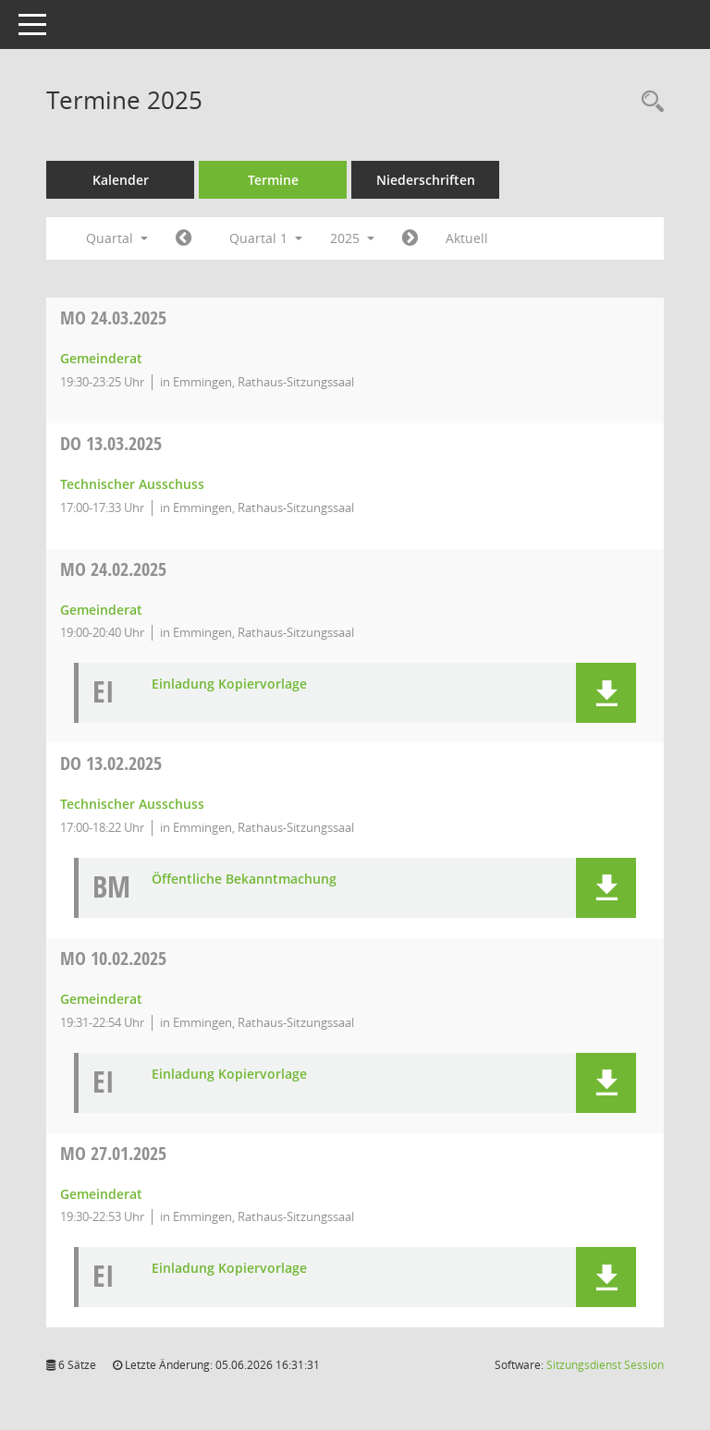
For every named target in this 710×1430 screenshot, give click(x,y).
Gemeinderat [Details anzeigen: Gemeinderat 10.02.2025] (101, 999)
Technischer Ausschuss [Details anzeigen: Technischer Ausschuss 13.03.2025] (132, 484)
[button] (606, 693)
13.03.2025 (111, 443)
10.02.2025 (113, 958)
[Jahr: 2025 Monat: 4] (410, 238)
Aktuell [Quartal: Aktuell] (467, 238)
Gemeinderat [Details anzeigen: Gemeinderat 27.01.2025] (101, 1194)
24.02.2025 (113, 568)
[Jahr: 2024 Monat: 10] (183, 238)
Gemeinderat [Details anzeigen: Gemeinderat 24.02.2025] (101, 609)
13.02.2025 (111, 763)
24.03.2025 (113, 317)
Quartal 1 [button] (265, 238)
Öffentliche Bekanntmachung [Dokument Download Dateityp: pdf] (244, 879)
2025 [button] (352, 238)
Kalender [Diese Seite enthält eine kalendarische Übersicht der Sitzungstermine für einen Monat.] (120, 180)
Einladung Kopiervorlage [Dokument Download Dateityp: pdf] (229, 684)
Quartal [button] (117, 238)
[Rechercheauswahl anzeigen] (648, 102)
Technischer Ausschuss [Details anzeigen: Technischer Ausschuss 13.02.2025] (132, 804)
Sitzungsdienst (605, 1365)
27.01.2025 (113, 1153)
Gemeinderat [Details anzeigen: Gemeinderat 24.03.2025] (101, 358)
